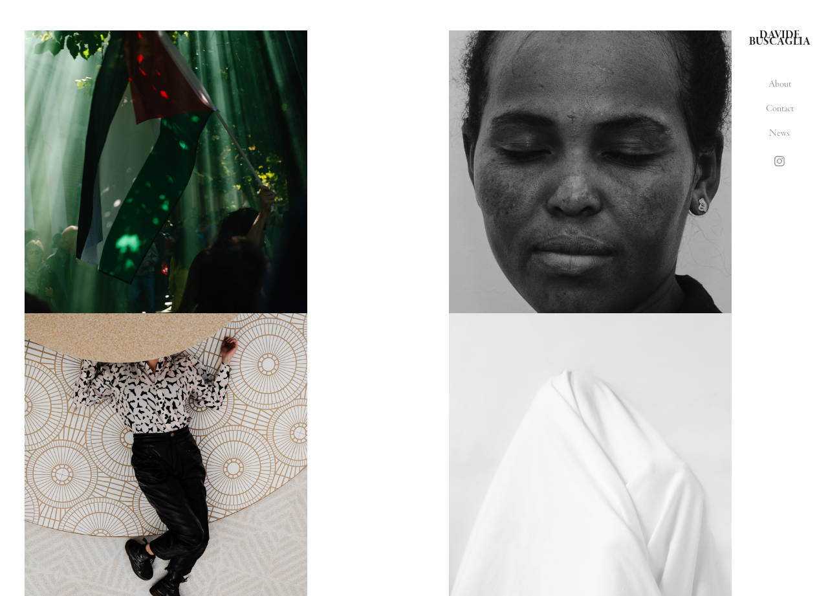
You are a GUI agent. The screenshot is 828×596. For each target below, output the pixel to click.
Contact (780, 108)
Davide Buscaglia (780, 38)
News (779, 133)
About (779, 84)
